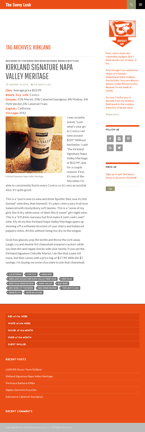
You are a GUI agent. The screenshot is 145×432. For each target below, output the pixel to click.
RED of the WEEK (18, 316)
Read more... (113, 114)
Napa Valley (45, 283)
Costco (31, 274)
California (15, 274)
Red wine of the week (21, 288)
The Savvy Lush (18, 5)
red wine (63, 283)
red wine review (47, 288)
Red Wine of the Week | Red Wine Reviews (31, 60)
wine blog (15, 292)
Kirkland (47, 274)
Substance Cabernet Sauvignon (24, 396)
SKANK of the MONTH (20, 330)
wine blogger (34, 292)
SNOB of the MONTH (19, 337)
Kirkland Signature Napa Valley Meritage (39, 71)
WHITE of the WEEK (19, 323)
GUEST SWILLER (17, 344)
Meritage (67, 279)
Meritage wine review (21, 283)
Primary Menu (140, 4)
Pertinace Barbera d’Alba (20, 383)
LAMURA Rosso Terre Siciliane (24, 369)
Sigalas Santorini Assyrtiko (21, 389)
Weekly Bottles (68, 60)
